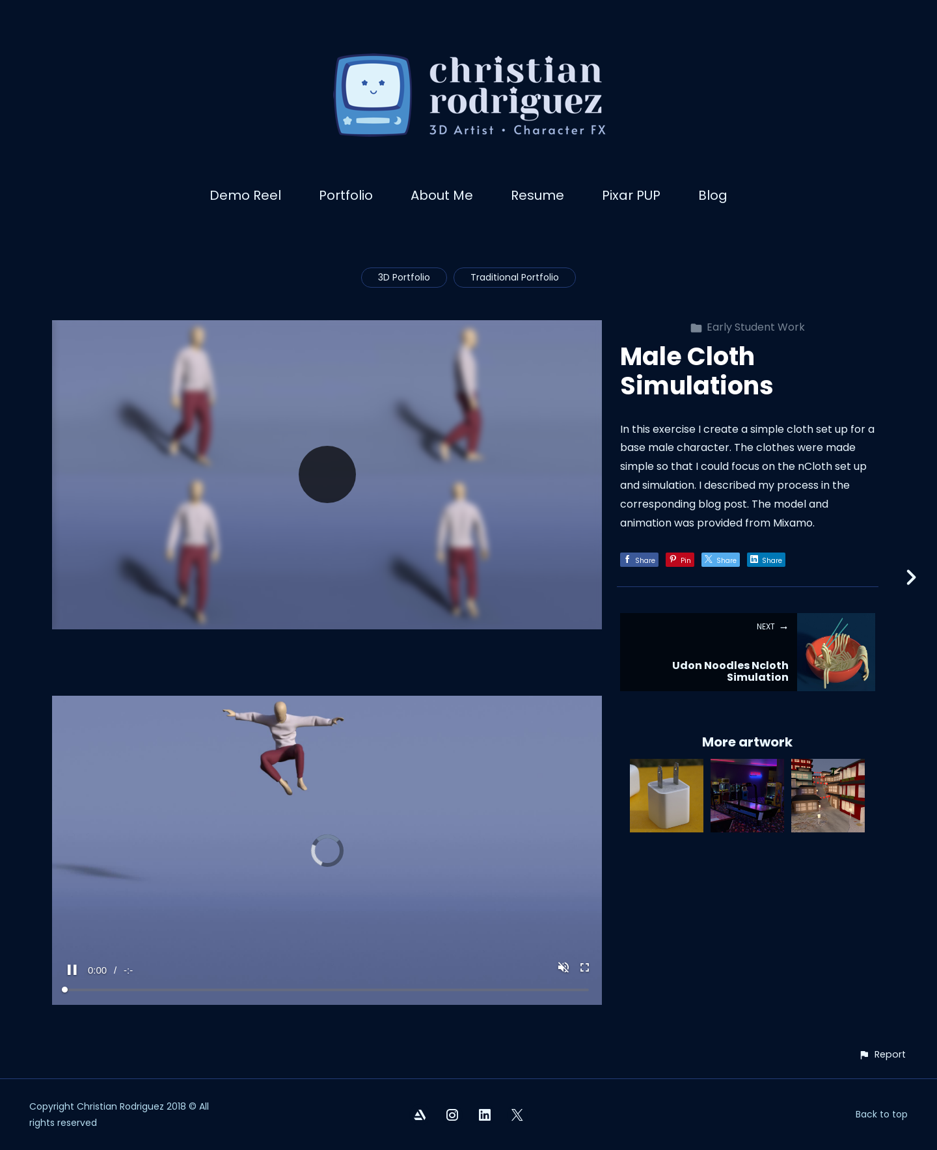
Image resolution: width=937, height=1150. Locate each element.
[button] (882, 1054)
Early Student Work (747, 327)
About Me (442, 195)
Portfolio (346, 195)
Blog (712, 195)
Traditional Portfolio (514, 277)
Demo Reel (245, 195)
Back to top (882, 1114)
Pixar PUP (631, 195)
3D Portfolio (404, 277)
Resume (537, 195)
